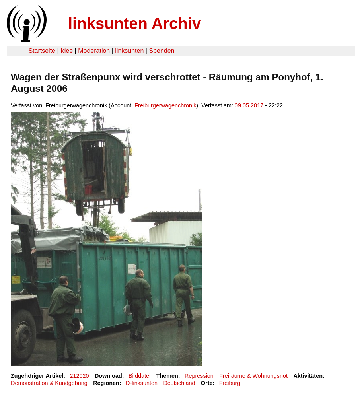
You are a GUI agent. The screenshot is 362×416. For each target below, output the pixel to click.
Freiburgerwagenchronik (165, 105)
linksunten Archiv (134, 23)
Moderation (94, 50)
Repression (199, 376)
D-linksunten (142, 383)
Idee (66, 50)
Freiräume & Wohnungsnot (253, 376)
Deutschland (179, 383)
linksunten (129, 50)
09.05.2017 (249, 105)
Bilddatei (139, 376)
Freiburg (230, 383)
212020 (79, 376)
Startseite (41, 50)
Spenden (161, 50)
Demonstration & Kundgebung (49, 383)
